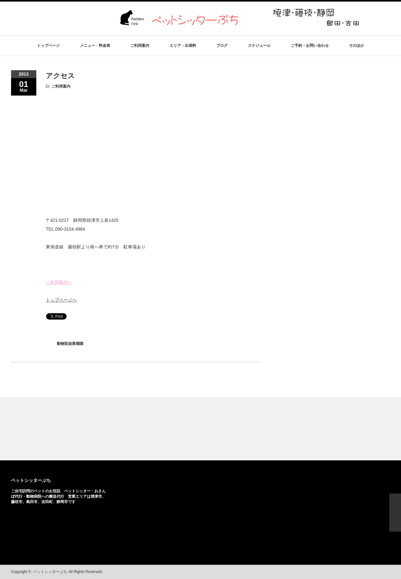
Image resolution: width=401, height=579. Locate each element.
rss (366, 572)
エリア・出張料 (183, 45)
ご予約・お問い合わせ (310, 45)
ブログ (222, 45)
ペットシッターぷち (31, 480)
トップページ (48, 45)
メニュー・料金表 (95, 45)
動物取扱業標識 (70, 343)
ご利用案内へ (59, 282)
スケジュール (259, 45)
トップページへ (61, 299)
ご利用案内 (139, 45)
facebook (376, 572)
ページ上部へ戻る (395, 513)
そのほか (356, 45)
